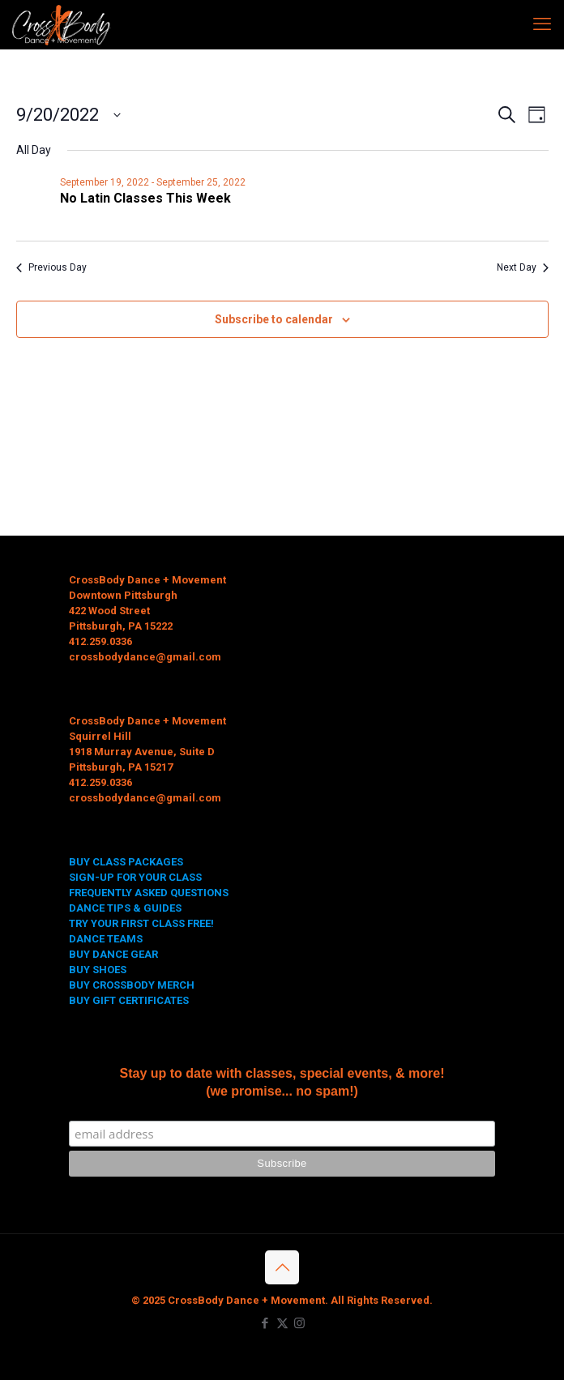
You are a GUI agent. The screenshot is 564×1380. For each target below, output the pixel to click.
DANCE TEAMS (106, 939)
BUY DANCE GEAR (113, 954)
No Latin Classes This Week (145, 198)
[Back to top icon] (282, 1267)
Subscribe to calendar (274, 319)
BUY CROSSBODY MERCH (131, 985)
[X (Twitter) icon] (282, 1323)
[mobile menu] (542, 24)
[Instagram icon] (299, 1323)
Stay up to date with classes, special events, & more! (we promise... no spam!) (281, 1082)
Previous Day (51, 267)
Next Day (523, 267)
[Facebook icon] (265, 1323)
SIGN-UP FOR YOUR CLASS (135, 877)
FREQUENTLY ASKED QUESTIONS (149, 893)
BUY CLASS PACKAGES (126, 862)
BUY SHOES (97, 969)
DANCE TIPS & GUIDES (125, 908)
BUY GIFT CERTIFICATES (129, 1000)
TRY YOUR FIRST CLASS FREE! (141, 923)
